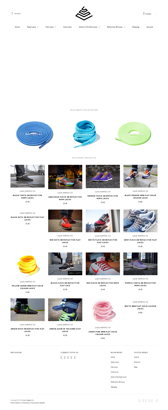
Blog (135, 367)
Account (150, 27)
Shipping (135, 27)
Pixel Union (26, 403)
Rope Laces (31, 27)
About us (137, 362)
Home (17, 27)
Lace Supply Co (27, 191)
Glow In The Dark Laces (88, 27)
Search (136, 357)
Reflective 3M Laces (115, 27)
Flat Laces (50, 27)
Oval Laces (67, 27)
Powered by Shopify (38, 403)
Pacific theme (15, 403)
